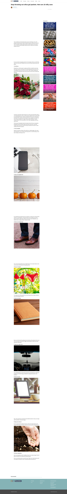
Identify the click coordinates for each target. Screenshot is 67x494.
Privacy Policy (52, 483)
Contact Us (41, 483)
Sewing (28, 1)
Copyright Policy (52, 485)
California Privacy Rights (53, 484)
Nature (36, 1)
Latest (31, 482)
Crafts (21, 1)
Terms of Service (52, 482)
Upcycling (24, 1)
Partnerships (41, 482)
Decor (39, 1)
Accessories (32, 1)
